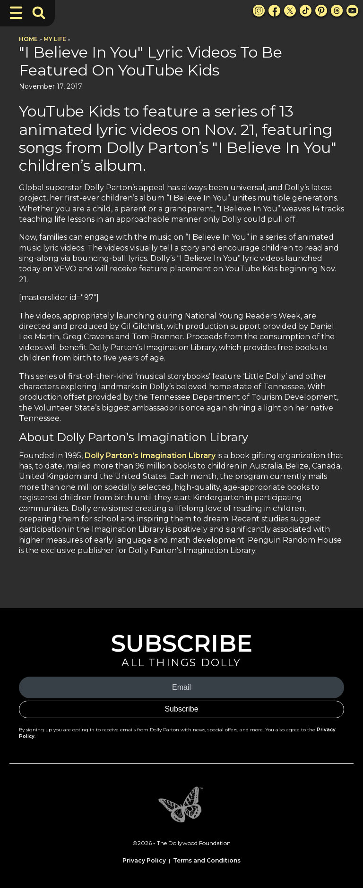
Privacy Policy (144, 860)
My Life (54, 38)
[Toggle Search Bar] (38, 12)
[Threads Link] (337, 11)
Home (28, 38)
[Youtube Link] (352, 11)
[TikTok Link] (305, 11)
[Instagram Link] (259, 11)
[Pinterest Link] (321, 11)
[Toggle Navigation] (16, 12)
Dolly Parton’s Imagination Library (150, 455)
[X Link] (290, 11)
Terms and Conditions (207, 860)
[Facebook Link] (274, 11)
